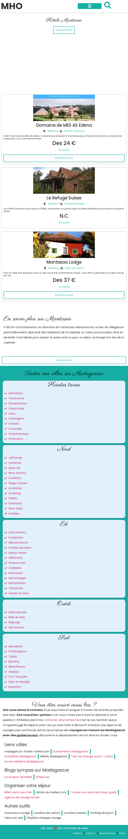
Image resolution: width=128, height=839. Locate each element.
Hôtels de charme (74, 268)
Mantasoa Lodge (64, 262)
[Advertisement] (64, 64)
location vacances (74, 131)
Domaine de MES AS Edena (64, 125)
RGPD (121, 833)
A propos (77, 833)
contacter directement (60, 720)
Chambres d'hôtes (74, 203)
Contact (91, 833)
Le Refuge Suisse (64, 198)
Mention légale (107, 833)
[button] (90, 6)
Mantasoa (53, 131)
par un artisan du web (72, 828)
